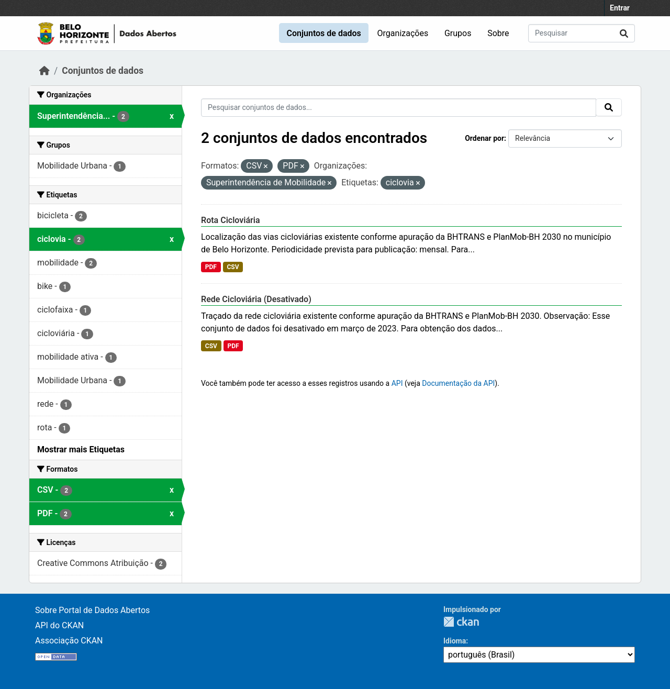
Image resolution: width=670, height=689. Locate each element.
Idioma (454, 641)
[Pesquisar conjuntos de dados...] (581, 33)
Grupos (458, 33)
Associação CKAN (69, 641)
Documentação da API (458, 383)
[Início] (44, 70)
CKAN (461, 621)
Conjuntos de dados (323, 33)
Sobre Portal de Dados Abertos (92, 610)
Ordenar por (484, 138)
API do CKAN (59, 625)
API (397, 383)
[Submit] (624, 33)
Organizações (403, 33)
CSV (233, 267)
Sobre (498, 33)
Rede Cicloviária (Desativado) (256, 299)
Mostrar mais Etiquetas (81, 449)
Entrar (620, 8)
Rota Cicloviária (230, 220)
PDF (211, 267)
